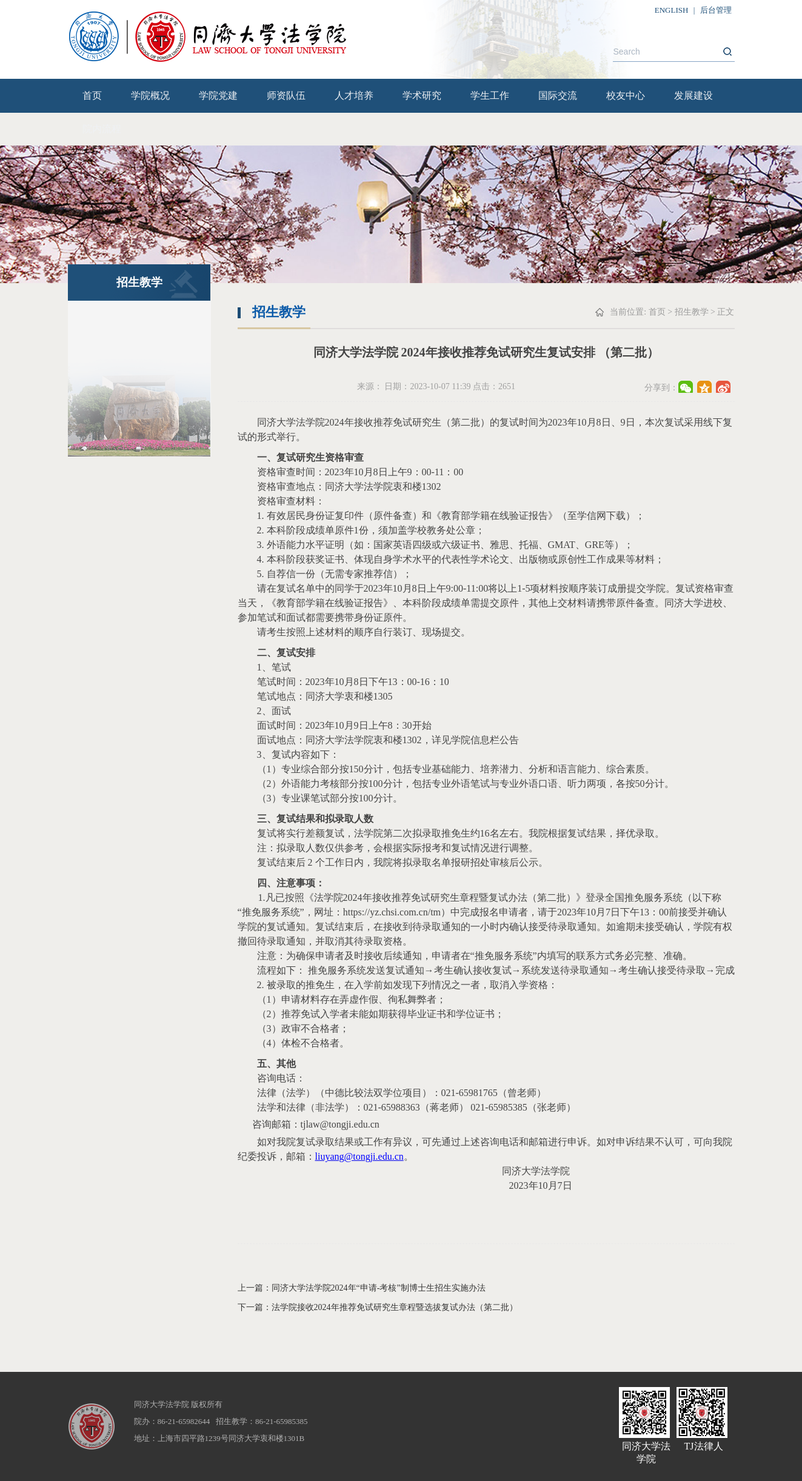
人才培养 (354, 95)
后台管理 (716, 10)
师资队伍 (286, 95)
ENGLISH (672, 10)
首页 (92, 95)
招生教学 (692, 311)
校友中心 (625, 95)
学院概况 (150, 95)
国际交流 (557, 95)
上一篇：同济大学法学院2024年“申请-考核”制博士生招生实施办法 (362, 1287)
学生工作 (489, 95)
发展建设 (693, 95)
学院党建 (218, 95)
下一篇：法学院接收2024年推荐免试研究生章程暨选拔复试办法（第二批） (378, 1307)
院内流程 (101, 129)
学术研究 (422, 95)
